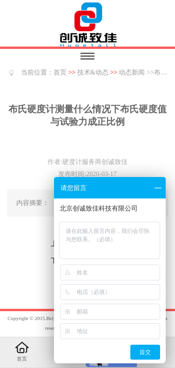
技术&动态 (92, 72)
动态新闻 (132, 72)
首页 (60, 72)
